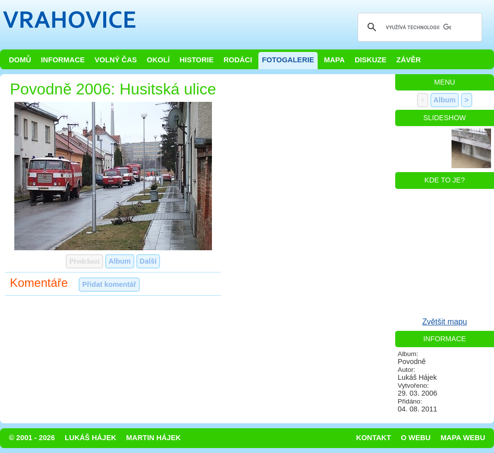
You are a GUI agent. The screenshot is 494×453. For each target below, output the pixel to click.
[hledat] (418, 27)
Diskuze (370, 60)
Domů (20, 60)
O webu (415, 438)
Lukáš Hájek (90, 438)
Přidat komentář (109, 284)
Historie (196, 60)
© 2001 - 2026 (32, 438)
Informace (63, 60)
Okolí (158, 60)
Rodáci (237, 60)
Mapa (334, 60)
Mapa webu (463, 438)
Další (148, 261)
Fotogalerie (288, 60)
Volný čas (116, 60)
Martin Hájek (153, 438)
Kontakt (373, 438)
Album (120, 261)
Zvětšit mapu (444, 321)
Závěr (408, 60)
